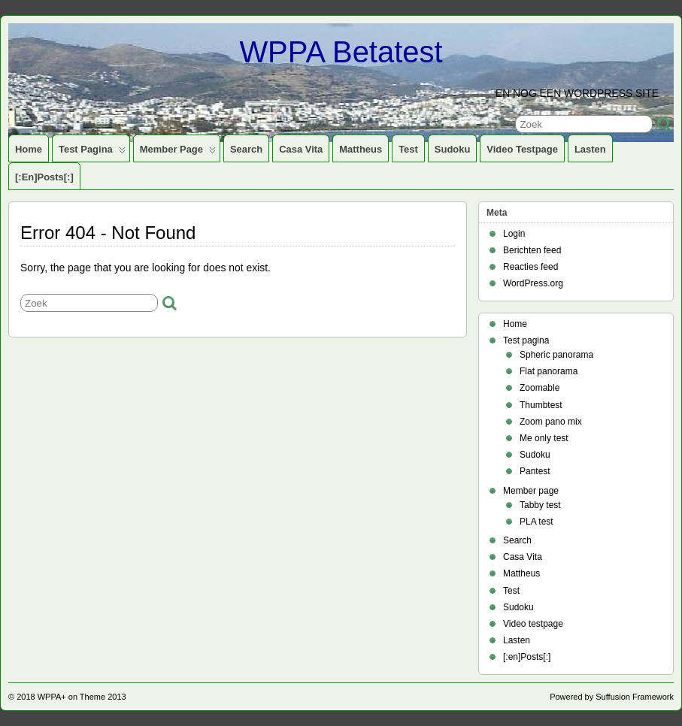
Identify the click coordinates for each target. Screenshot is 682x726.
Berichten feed (532, 250)
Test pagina (92, 153)
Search (246, 149)
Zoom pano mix (551, 421)
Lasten (590, 149)
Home (28, 149)
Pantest (535, 471)
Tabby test (540, 505)
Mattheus (360, 149)
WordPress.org (533, 283)
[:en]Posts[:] (44, 177)
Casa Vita (301, 149)
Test (408, 149)
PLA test (536, 521)
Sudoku (453, 149)
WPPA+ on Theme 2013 (82, 696)
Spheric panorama (556, 354)
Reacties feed (530, 267)
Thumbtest (541, 405)
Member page (178, 153)
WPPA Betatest (340, 51)
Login (514, 233)
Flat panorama (548, 371)
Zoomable (539, 388)
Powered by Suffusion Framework (612, 696)
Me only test (544, 438)
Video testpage (522, 149)
